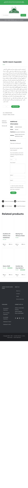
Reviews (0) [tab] (4, 125)
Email (11, 180)
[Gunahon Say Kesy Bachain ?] (20, 256)
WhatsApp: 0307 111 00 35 (9, 1)
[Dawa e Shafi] (7, 256)
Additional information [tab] (4, 121)
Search (23, 15)
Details (11, 244)
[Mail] (23, 318)
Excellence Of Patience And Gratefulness (6, 235)
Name (11, 175)
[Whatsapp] (21, 318)
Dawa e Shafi (6, 266)
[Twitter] (17, 318)
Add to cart (15, 106)
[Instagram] (19, 318)
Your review (13, 162)
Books (9, 114)
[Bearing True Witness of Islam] (20, 224)
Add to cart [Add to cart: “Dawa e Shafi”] (5, 275)
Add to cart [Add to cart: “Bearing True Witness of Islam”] (18, 245)
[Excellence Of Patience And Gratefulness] (7, 224)
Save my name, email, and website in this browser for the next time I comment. (16, 187)
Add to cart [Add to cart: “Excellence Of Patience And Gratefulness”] (5, 245)
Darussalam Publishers (20, 132)
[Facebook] (15, 318)
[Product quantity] (6, 106)
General (12, 114)
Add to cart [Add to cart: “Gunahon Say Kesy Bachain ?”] (18, 275)
